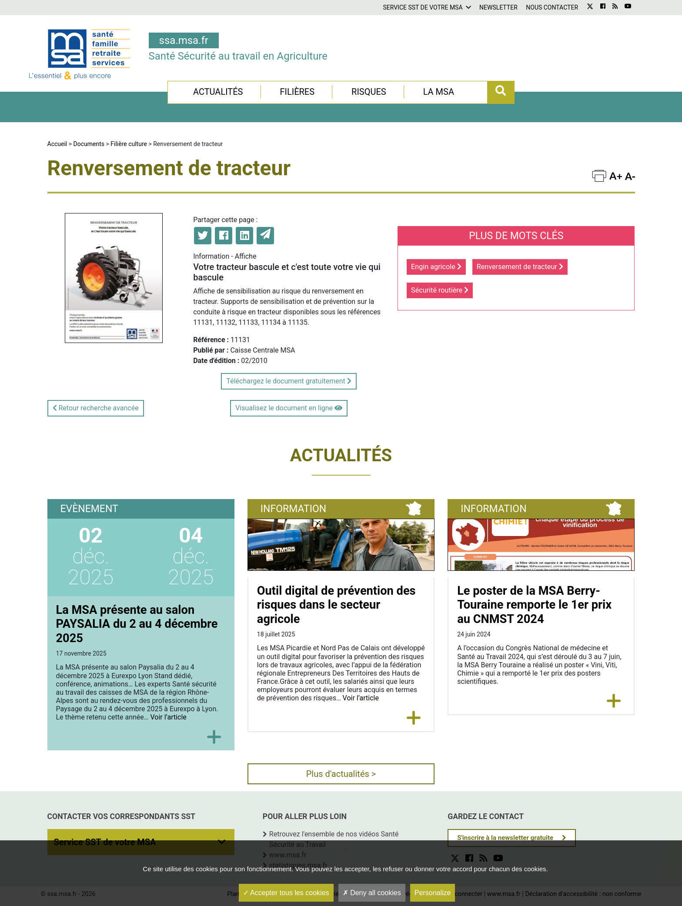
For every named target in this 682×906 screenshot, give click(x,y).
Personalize (433, 892)
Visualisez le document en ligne (288, 408)
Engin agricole (436, 267)
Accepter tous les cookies (286, 892)
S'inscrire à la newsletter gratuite (505, 838)
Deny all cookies (372, 892)
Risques (368, 92)
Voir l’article (168, 717)
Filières (297, 92)
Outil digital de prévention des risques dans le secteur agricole (336, 605)
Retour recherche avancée (96, 408)
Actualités (218, 92)
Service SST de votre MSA (422, 7)
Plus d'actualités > (341, 774)
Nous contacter (552, 7)
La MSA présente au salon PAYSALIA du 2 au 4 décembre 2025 (137, 624)
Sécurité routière (439, 290)
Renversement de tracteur (520, 267)
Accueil (57, 143)
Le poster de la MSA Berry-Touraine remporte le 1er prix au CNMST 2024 (534, 605)
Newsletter (498, 7)
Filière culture (128, 143)
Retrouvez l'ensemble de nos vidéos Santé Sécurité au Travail (333, 839)
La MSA (438, 92)
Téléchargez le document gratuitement (288, 381)
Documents (89, 143)
